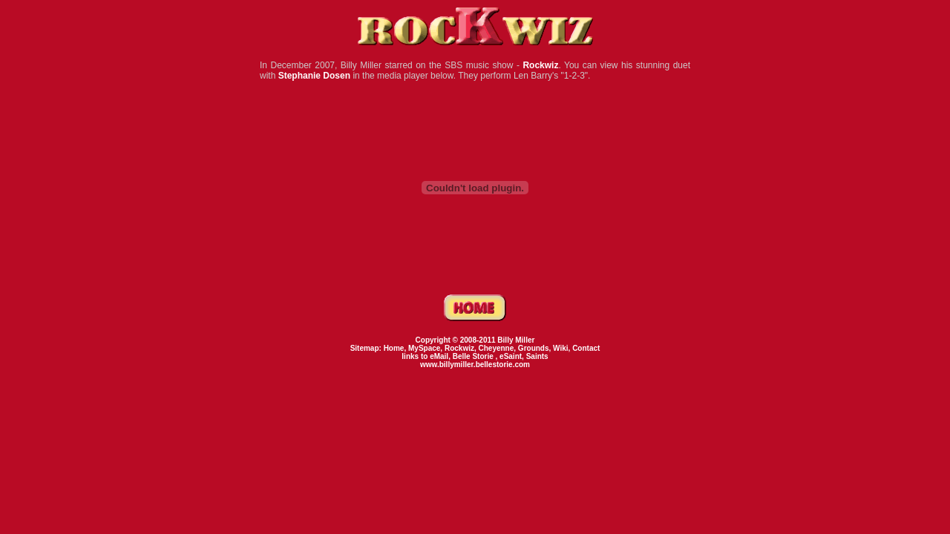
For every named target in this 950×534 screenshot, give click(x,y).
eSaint (510, 356)
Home (394, 348)
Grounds (533, 348)
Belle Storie (474, 356)
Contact (586, 348)
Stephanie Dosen (314, 75)
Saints (537, 356)
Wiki (560, 348)
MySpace (424, 348)
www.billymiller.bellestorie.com (475, 364)
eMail (439, 356)
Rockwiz (540, 65)
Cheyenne (496, 348)
